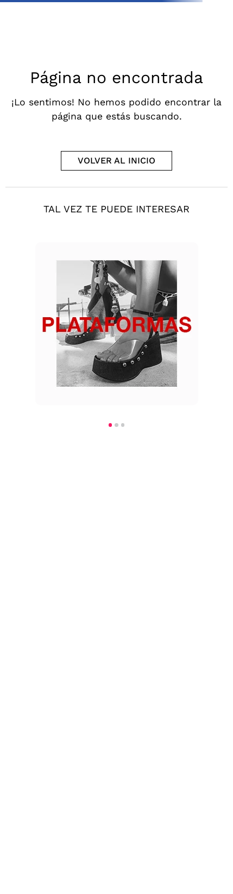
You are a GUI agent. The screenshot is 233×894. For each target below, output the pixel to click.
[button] (110, 424)
